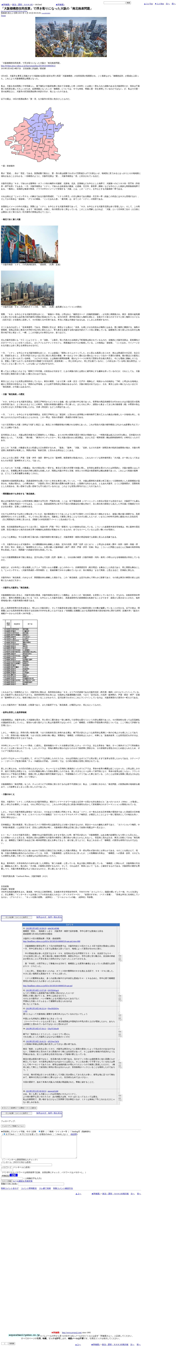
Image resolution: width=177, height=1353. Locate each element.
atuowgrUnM (53, 1091)
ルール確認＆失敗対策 (22, 1185)
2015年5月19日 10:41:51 (36, 1041)
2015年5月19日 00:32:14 (36, 1008)
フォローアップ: (8, 1121)
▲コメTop (148, 4)
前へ (174, 4)
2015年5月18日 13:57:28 (36, 990)
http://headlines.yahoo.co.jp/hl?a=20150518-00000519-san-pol (47, 986)
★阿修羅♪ (5, 5)
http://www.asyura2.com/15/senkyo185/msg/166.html (14, 11)
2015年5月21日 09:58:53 (36, 1091)
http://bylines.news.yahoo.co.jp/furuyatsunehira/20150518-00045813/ (28, 66)
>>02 (25, 1011)
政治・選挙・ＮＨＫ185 (22, 5)
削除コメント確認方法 (63, 1193)
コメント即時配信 (29, 1193)
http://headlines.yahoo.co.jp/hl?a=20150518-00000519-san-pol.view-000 (51, 941)
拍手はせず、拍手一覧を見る (49, 917)
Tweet (3, 16)
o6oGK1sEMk (53, 928)
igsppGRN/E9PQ (46, 13)
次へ (168, 4)
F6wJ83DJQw (53, 1008)
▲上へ (78, 1198)
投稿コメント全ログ (10, 1193)
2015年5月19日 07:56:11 (36, 1029)
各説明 (74, 1134)
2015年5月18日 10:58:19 (36, 928)
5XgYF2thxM (53, 1029)
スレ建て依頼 (45, 1193)
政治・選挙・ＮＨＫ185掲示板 (115, 1198)
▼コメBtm (159, 4)
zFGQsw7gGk (53, 1041)
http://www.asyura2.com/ (72, 1337)
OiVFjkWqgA (53, 990)
